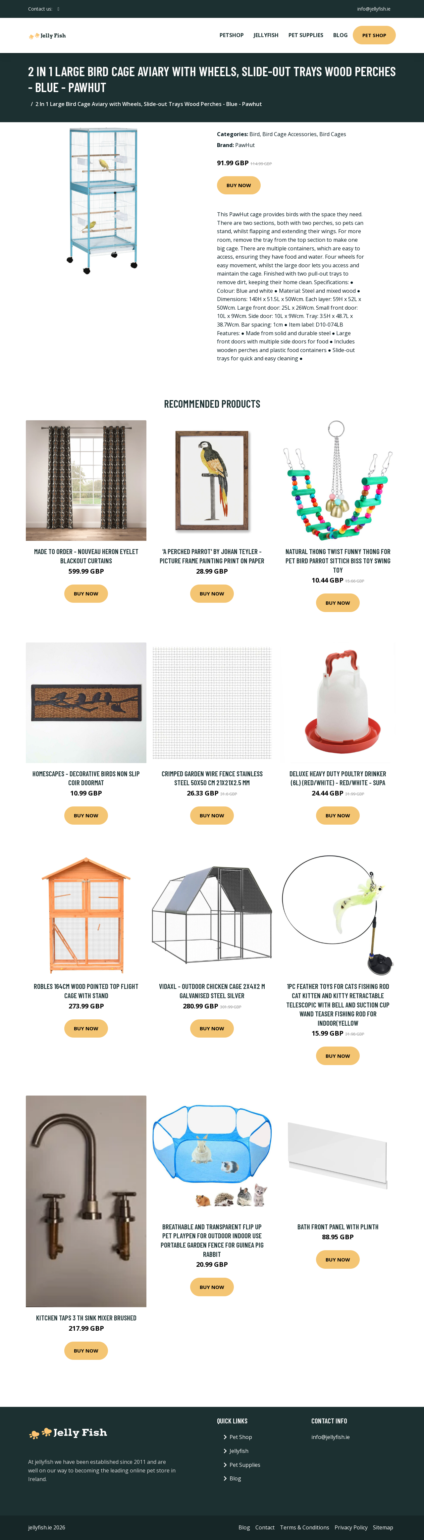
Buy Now (239, 185)
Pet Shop (374, 35)
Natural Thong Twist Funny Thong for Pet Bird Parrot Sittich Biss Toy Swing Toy (338, 560)
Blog (340, 35)
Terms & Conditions (304, 1527)
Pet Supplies (306, 35)
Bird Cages (332, 134)
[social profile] (58, 9)
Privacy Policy (351, 1527)
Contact (265, 1527)
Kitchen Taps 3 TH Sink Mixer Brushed (86, 1317)
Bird (254, 134)
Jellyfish (266, 35)
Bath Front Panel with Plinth (338, 1226)
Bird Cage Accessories (289, 134)
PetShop (232, 35)
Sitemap (383, 1527)
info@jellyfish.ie (374, 9)
